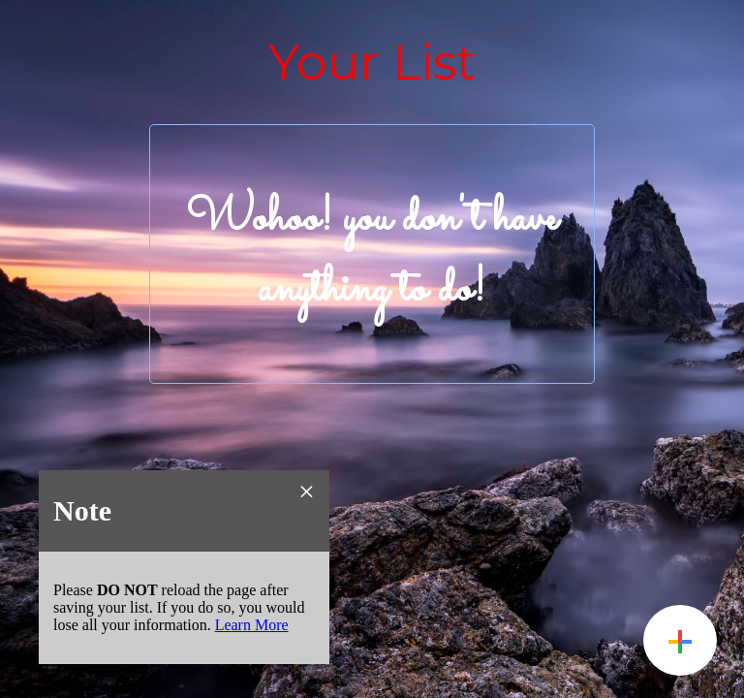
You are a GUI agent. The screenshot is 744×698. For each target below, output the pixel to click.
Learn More (252, 625)
